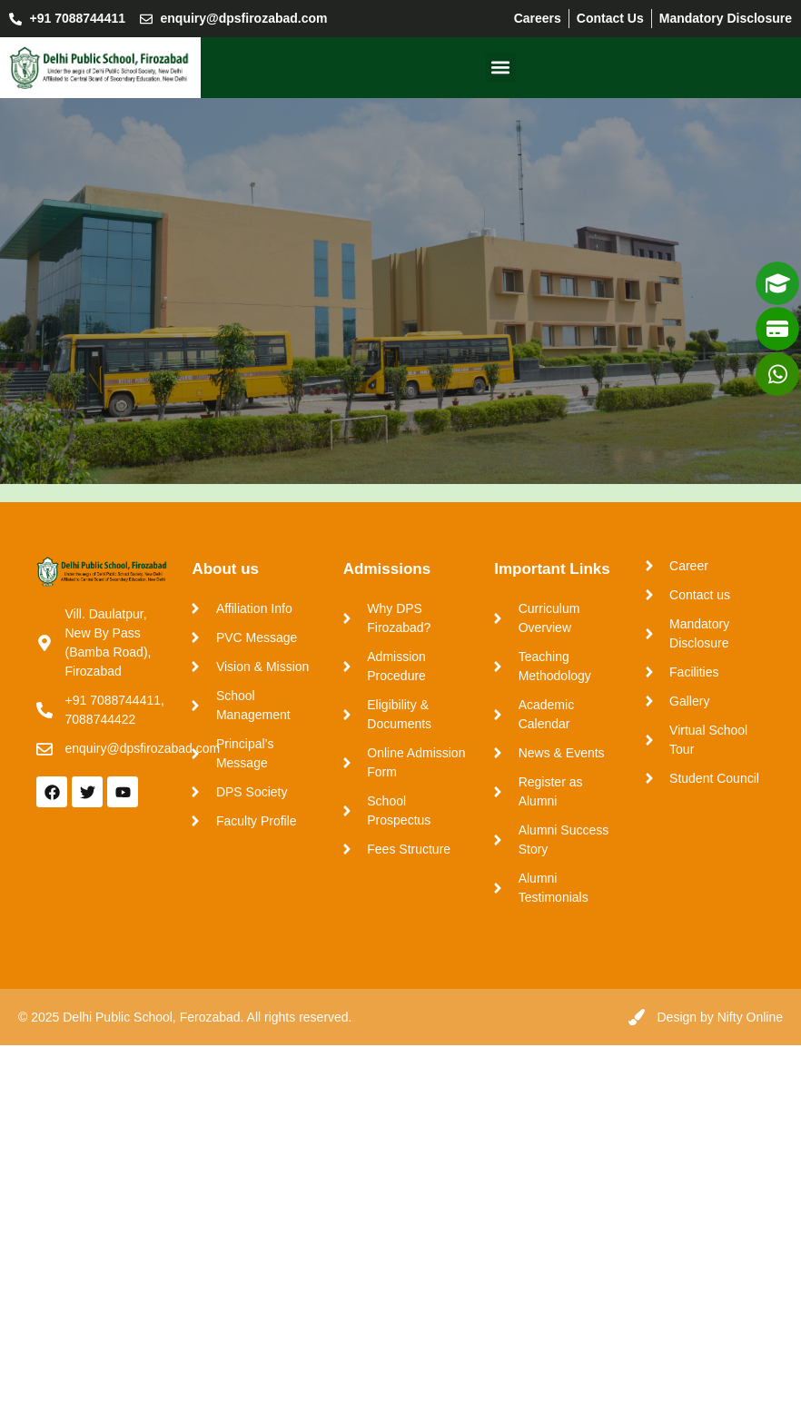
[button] (501, 68)
